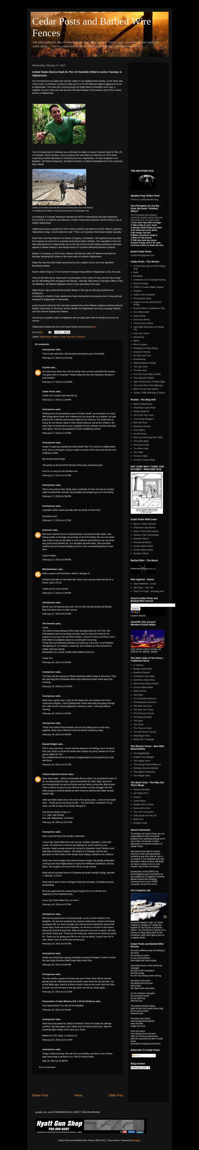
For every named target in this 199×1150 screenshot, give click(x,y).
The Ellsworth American (144, 702)
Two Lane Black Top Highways (148, 385)
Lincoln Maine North (143, 546)
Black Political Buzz (142, 404)
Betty (135, 272)
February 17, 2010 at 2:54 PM (56, 496)
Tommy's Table (140, 456)
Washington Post (141, 735)
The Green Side (141, 445)
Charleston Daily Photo (144, 407)
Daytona (137, 291)
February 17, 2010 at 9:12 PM (56, 613)
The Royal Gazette (142, 717)
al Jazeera (138, 665)
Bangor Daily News (142, 668)
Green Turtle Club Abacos (145, 531)
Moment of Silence (76, 336)
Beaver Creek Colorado (144, 524)
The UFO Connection (143, 812)
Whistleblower (49, 569)
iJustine (137, 797)
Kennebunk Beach (142, 542)
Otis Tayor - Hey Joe (143, 587)
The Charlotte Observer (144, 698)
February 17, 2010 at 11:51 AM (57, 358)
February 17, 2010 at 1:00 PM (56, 399)
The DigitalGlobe (141, 753)
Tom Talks (138, 452)
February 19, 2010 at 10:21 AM (57, 822)
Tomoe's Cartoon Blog (144, 459)
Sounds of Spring (141, 352)
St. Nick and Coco (142, 355)
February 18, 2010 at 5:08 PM (56, 734)
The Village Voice (141, 760)
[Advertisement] (77, 1084)
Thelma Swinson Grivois (55, 774)
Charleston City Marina (144, 527)
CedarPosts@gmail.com (142, 255)
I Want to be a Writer (143, 323)
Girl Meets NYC (141, 793)
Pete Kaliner (139, 430)
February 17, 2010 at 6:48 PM (56, 559)
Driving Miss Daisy (142, 298)
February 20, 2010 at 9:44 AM (56, 964)
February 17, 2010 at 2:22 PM (56, 433)
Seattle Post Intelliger (143, 757)
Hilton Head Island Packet (146, 683)
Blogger (136, 1140)
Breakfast (138, 276)
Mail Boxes (138, 337)
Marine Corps (59, 336)
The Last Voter (140, 366)
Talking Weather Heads (144, 363)
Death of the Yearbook (144, 294)
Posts (137, 1055)
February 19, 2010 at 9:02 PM (56, 943)
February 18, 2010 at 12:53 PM (57, 686)
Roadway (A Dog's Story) (145, 348)
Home (78, 1095)
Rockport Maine (141, 553)
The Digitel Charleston (144, 772)
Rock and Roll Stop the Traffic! (148, 437)
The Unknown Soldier (143, 378)
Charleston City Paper (144, 676)
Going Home (139, 316)
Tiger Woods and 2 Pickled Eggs (149, 381)
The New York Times (143, 709)
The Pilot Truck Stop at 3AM (147, 374)
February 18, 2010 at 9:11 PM (56, 764)
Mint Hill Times (140, 422)
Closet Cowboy (140, 283)
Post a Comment (47, 1067)
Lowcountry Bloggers (143, 419)
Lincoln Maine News (143, 687)
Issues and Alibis (141, 789)
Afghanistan (45, 336)
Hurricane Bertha (141, 319)
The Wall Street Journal (144, 732)
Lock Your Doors (141, 333)
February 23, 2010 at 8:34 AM (56, 1009)
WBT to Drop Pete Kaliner (145, 389)
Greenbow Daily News (144, 680)
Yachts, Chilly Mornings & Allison (149, 392)
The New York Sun (142, 706)
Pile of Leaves (140, 344)
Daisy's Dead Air (141, 411)
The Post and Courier (143, 713)
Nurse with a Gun (141, 808)
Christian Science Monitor (145, 768)
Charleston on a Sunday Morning (149, 279)
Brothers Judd (140, 823)
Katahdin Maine (141, 538)
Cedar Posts (48, 391)
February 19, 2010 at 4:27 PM (56, 904)
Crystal (46, 367)
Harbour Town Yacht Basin (146, 535)
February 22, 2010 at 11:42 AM (57, 991)
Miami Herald (139, 691)
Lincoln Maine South (143, 549)
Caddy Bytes (139, 800)
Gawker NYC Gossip (143, 804)
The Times (138, 724)
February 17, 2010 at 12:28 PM (57, 382)
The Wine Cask (140, 448)
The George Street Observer (147, 764)
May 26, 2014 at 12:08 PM (55, 1061)
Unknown (47, 530)
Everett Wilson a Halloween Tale (149, 308)
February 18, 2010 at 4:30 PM (56, 713)
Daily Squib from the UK (145, 815)
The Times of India (142, 728)
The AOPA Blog (140, 441)
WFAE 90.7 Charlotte (143, 739)
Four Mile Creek (141, 312)
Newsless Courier (142, 426)
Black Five (138, 819)
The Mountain (140, 370)
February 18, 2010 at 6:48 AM (56, 662)
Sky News (138, 695)
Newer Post (40, 1095)
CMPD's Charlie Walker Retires (148, 287)
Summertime (139, 359)
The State (138, 720)
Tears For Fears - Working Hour (148, 591)
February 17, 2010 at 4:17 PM (56, 520)
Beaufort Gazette (141, 672)
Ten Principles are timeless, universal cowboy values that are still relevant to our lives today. (146, 217)
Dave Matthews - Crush (144, 583)
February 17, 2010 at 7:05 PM (56, 593)
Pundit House (140, 433)
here (93, 326)
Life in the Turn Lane (143, 415)
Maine (136, 340)
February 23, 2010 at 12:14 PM (57, 1040)
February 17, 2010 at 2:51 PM (56, 475)
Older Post (116, 1095)
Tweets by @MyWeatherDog (144, 199)
